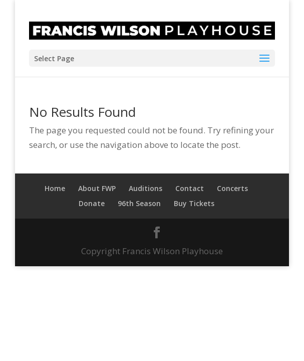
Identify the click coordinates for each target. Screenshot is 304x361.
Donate (92, 203)
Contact (189, 188)
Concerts (232, 188)
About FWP (97, 188)
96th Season (139, 203)
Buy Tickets (194, 203)
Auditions (145, 188)
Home (55, 188)
